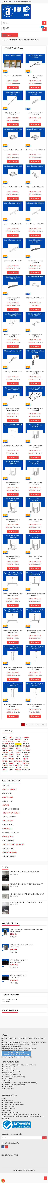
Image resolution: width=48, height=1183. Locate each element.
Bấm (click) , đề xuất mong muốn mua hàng (16, 1057)
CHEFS (18, 754)
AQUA (18, 759)
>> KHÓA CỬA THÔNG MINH (10, 809)
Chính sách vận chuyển (8, 1067)
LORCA (5, 750)
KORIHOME (18, 746)
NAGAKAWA (26, 761)
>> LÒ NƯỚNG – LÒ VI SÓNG (10, 833)
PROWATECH (26, 752)
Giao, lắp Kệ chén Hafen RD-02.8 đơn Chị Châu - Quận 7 (27, 894)
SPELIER (4, 746)
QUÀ (11, 752)
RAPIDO (18, 750)
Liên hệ (3, 1098)
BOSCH (26, 739)
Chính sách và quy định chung (10, 1071)
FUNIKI (11, 761)
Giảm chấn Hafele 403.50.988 (13, 261)
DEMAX (11, 739)
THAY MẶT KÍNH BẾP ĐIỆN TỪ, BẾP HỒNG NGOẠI (25, 872)
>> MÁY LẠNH (6, 785)
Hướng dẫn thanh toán (8, 1108)
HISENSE (11, 765)
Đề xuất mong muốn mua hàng (11, 1102)
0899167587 (6, 1)
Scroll (45, 1178)
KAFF (5, 737)
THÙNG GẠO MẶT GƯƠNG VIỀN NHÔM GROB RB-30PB (26, 929)
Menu (10, 35)
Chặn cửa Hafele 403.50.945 (35, 298)
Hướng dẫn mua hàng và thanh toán (12, 1104)
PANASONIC (26, 757)
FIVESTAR (26, 748)
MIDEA (5, 763)
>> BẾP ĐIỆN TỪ (6, 793)
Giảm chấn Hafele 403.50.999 (35, 224)
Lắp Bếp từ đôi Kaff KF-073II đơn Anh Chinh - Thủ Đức (26, 902)
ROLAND (26, 744)
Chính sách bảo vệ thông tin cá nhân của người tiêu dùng (18, 1065)
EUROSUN (11, 748)
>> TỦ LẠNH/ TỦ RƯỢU (9, 817)
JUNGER (18, 767)
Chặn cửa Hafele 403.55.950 (35, 187)
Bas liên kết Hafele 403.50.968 (12, 150)
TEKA (18, 741)
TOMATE (5, 754)
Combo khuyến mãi (7, 1100)
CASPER (11, 757)
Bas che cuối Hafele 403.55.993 (12, 446)
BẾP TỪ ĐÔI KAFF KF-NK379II (18, 960)
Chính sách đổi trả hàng (8, 1069)
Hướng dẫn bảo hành (7, 1106)
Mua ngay (14, 87)
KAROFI (11, 744)
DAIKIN (5, 759)
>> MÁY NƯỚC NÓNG (8, 848)
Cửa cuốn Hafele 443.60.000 (13, 76)
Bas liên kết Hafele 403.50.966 (12, 187)
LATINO (26, 765)
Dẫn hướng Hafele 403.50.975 (13, 372)
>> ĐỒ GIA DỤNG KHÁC (8, 856)
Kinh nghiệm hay (6, 1110)
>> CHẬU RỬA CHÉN (8, 825)
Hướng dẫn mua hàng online (10, 1112)
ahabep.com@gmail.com (22, 1)
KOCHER (18, 737)
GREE (18, 763)
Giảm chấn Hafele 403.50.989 (13, 224)
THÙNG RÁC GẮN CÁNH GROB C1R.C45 (22, 945)
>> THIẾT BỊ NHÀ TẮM (8, 840)
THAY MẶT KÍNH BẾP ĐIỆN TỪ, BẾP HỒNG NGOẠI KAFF (26, 884)
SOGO (11, 769)
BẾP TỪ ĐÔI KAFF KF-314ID (18, 975)
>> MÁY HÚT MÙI (7, 801)
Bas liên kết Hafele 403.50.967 (35, 150)
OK (44, 1138)
